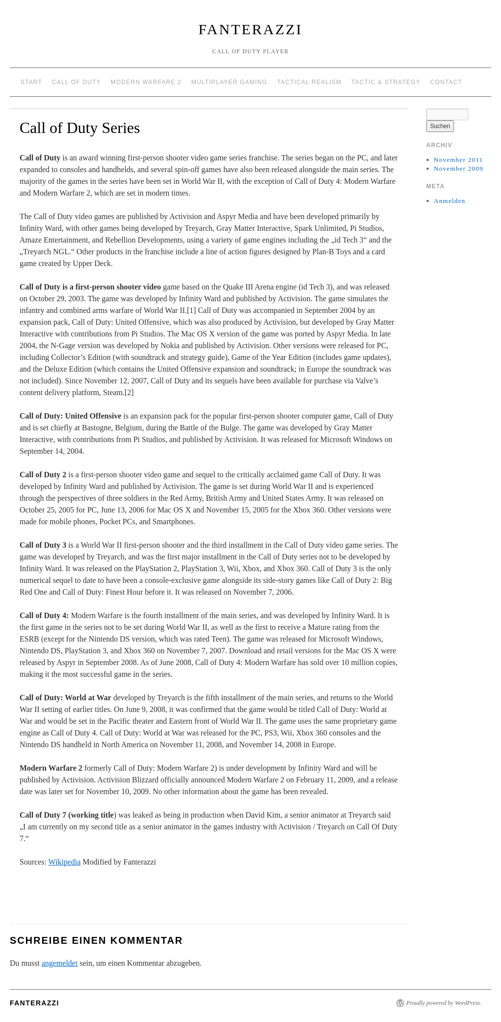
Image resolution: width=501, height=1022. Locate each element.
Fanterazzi (251, 29)
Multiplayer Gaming (229, 82)
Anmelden (450, 200)
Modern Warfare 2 (146, 82)
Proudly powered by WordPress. (443, 1003)
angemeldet (60, 963)
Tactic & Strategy (385, 82)
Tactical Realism (309, 82)
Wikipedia (64, 862)
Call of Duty (76, 82)
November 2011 (458, 159)
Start (31, 82)
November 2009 (458, 168)
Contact (446, 82)
